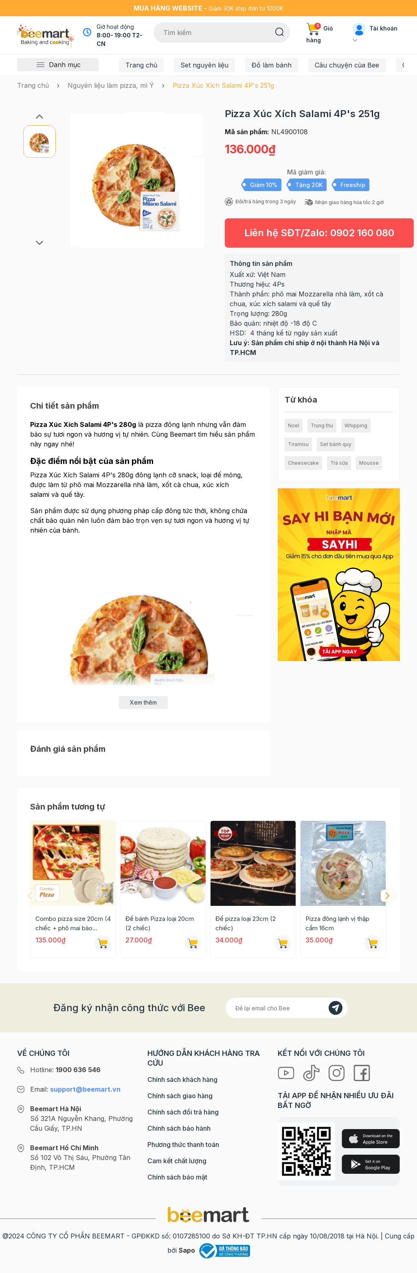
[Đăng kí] (335, 1008)
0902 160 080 (362, 233)
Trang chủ (141, 65)
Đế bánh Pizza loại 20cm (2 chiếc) (159, 923)
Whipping (356, 425)
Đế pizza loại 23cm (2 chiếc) (245, 923)
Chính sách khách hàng (182, 1079)
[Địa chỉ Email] (287, 1008)
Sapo (187, 1250)
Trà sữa (339, 463)
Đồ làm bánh (272, 65)
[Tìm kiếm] (279, 31)
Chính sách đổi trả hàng (183, 1112)
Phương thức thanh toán (183, 1144)
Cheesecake (303, 463)
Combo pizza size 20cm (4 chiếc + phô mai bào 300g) (73, 924)
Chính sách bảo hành (179, 1128)
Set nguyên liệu (204, 65)
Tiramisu (298, 444)
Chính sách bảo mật (177, 1177)
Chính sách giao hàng (180, 1096)
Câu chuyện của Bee (347, 65)
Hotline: (65, 1070)
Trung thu (322, 425)
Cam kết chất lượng (176, 1161)
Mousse (369, 463)
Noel (293, 425)
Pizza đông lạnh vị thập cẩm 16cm (337, 923)
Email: (75, 1089)
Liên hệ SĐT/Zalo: (319, 233)
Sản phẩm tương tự (67, 807)
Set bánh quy (335, 444)
